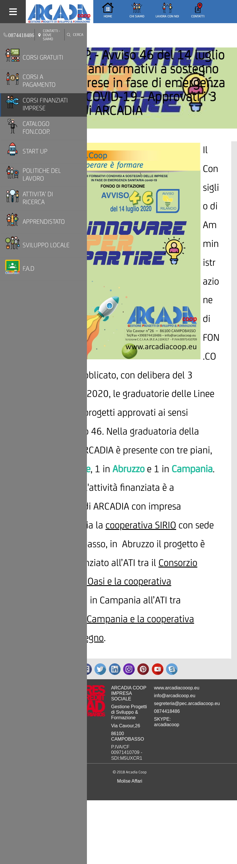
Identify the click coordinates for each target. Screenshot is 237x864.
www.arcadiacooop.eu (177, 687)
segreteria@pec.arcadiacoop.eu (187, 703)
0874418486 (167, 711)
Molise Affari (129, 781)
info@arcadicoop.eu (175, 695)
